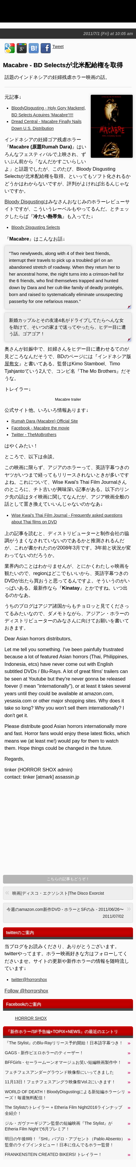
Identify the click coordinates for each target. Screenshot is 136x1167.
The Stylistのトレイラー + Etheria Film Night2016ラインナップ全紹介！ (63, 1110)
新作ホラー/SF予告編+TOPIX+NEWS (45, 1031)
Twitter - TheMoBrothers (33, 434)
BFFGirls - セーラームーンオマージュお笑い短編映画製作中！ (63, 1062)
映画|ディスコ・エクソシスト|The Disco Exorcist (54, 892)
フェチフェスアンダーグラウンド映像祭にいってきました (59, 1072)
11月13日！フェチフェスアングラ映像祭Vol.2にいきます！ (60, 1081)
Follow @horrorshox (26, 990)
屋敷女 (11, 363)
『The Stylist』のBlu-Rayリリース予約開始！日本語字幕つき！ (64, 1042)
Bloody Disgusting (23, 201)
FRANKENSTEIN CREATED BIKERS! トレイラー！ (53, 1154)
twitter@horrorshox (29, 979)
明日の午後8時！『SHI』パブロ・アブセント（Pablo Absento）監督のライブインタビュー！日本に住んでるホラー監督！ (65, 1141)
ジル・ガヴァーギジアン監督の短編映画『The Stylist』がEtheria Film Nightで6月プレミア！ (59, 1126)
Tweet (58, 46)
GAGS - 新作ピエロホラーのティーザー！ (44, 1052)
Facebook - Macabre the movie (40, 428)
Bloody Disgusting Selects (35, 227)
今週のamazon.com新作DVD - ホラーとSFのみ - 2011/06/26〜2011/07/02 (68, 911)
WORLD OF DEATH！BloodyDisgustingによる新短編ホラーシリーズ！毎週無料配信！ (65, 1094)
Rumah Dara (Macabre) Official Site (44, 421)
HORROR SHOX (31, 1018)
